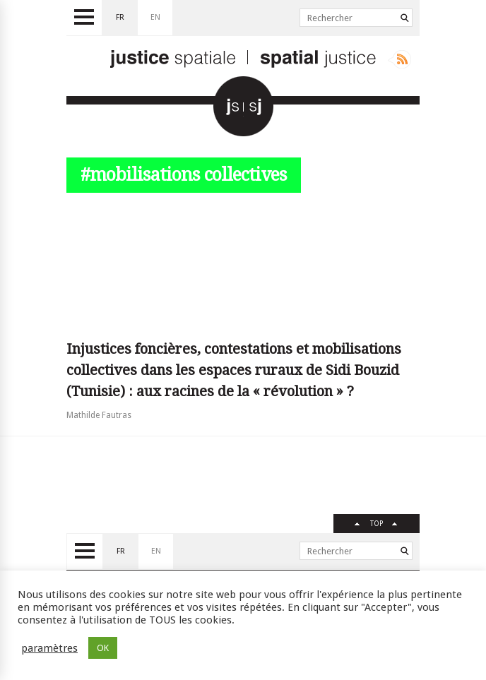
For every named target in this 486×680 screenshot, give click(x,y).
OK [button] (103, 648)
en (155, 17)
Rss (399, 59)
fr (120, 17)
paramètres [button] (49, 648)
